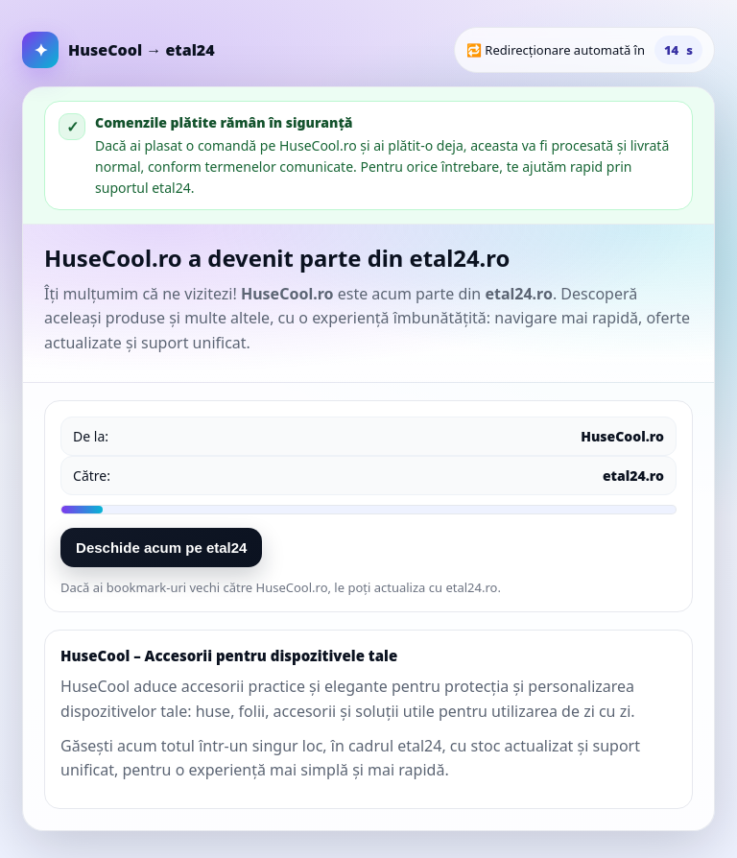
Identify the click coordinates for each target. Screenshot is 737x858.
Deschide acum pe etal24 (161, 547)
